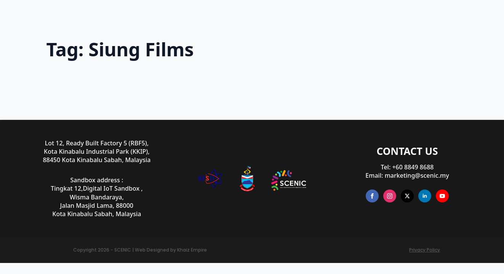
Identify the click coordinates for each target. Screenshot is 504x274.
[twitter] (407, 196)
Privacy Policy (424, 250)
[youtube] (442, 196)
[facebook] (372, 196)
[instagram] (389, 196)
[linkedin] (424, 196)
